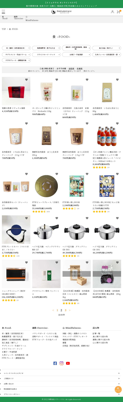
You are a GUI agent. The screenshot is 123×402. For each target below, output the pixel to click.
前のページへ (34, 71)
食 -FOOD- (14, 29)
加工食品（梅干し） (106, 48)
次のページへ (89, 71)
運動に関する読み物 (101, 339)
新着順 (79, 68)
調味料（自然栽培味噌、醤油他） (76, 48)
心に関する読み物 (100, 342)
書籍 (64, 342)
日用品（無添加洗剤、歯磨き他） (77, 345)
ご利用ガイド (9, 378)
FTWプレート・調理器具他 (16, 60)
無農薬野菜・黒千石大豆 (46, 48)
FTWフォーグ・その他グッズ (44, 339)
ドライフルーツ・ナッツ (46, 54)
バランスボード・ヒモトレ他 (44, 333)
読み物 (96, 327)
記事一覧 (96, 333)
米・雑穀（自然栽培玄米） (16, 48)
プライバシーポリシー (12, 394)
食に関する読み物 (100, 336)
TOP (4, 29)
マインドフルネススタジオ (13, 373)
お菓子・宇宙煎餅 (76, 54)
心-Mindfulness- (72, 327)
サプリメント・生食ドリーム (16, 54)
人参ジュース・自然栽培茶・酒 (106, 54)
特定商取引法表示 (10, 389)
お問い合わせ (9, 384)
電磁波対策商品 (69, 339)
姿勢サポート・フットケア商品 (45, 336)
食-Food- (5, 17)
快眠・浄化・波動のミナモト (75, 333)
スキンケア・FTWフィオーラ (75, 336)
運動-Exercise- (19, 17)
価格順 (71, 68)
